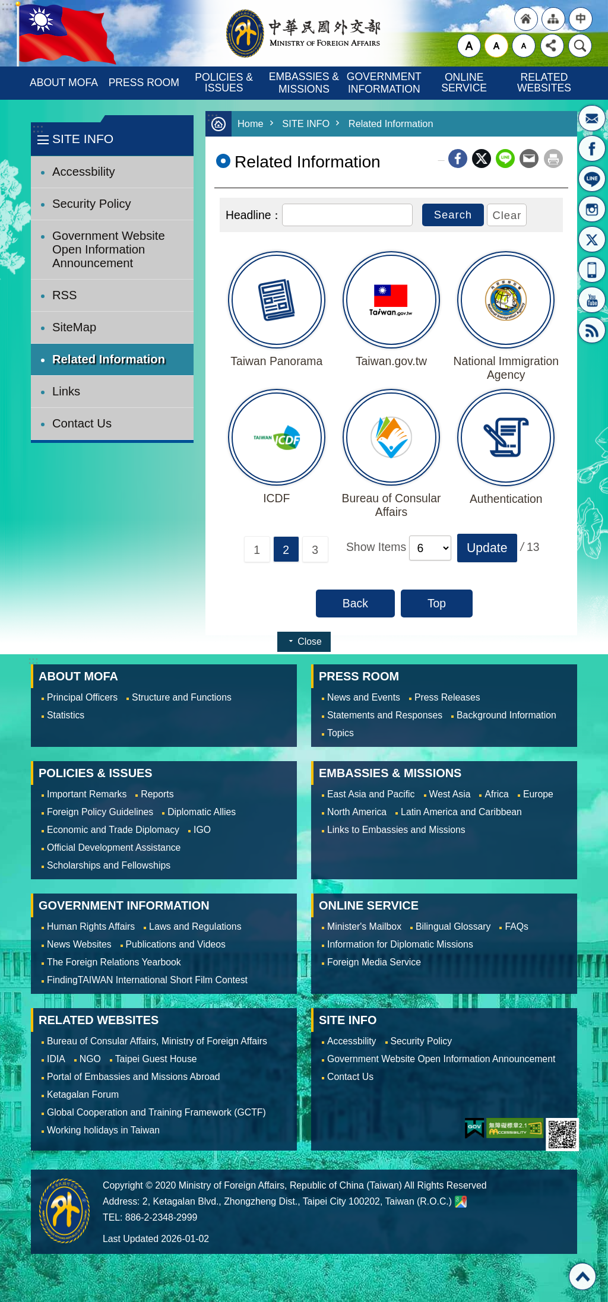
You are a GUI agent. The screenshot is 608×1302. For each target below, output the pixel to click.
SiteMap (74, 327)
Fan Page (592, 148)
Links (66, 391)
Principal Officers (82, 697)
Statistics (65, 715)
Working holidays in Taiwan (103, 1130)
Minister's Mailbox (592, 118)
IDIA (56, 1059)
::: (37, 128)
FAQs (516, 926)
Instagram (592, 209)
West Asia (450, 794)
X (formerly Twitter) (481, 158)
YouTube (592, 300)
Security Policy (91, 203)
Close (309, 641)
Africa (496, 794)
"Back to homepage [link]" (526, 19)
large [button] (469, 46)
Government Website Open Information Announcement (108, 249)
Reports (157, 794)
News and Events (363, 697)
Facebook (457, 158)
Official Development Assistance (113, 847)
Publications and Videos (176, 944)
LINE (592, 179)
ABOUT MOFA (64, 82)
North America (357, 812)
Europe (538, 794)
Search (580, 46)
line (505, 158)
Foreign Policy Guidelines (100, 812)
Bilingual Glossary (453, 926)
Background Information (506, 715)
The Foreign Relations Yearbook (114, 962)
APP (592, 269)
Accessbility (83, 171)
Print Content (553, 158)
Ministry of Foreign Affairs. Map (461, 1202)
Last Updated (131, 1239)
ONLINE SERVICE (464, 82)
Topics (340, 733)
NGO (90, 1059)
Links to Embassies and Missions (396, 830)
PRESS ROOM (144, 82)
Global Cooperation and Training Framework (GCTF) (156, 1112)
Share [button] (552, 46)
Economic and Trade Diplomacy (113, 830)
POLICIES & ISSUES (225, 82)
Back (355, 603)
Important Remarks (86, 794)
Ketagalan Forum (83, 1094)
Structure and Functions (182, 697)
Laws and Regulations (195, 926)
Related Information (108, 359)
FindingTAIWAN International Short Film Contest (147, 980)
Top (437, 603)
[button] (487, 548)
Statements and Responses (384, 715)
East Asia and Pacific (371, 794)
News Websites (79, 944)
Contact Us (82, 423)
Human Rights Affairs (91, 926)
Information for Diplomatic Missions (400, 944)
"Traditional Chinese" (581, 19)
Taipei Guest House (156, 1059)
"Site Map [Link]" (553, 19)
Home (251, 123)
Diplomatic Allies (201, 812)
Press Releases (447, 697)
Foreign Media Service (374, 962)
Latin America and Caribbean (461, 812)
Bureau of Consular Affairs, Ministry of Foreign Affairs (157, 1041)
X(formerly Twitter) (592, 239)
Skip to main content (6, 6)
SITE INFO (82, 138)
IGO (202, 830)
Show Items (376, 546)
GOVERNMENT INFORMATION (385, 83)
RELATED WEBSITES (544, 82)
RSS (592, 330)
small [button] (524, 46)
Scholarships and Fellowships (108, 865)
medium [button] (496, 46)
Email (529, 158)
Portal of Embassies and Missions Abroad (133, 1077)
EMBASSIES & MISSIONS (305, 83)
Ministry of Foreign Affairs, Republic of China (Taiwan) (304, 33)
